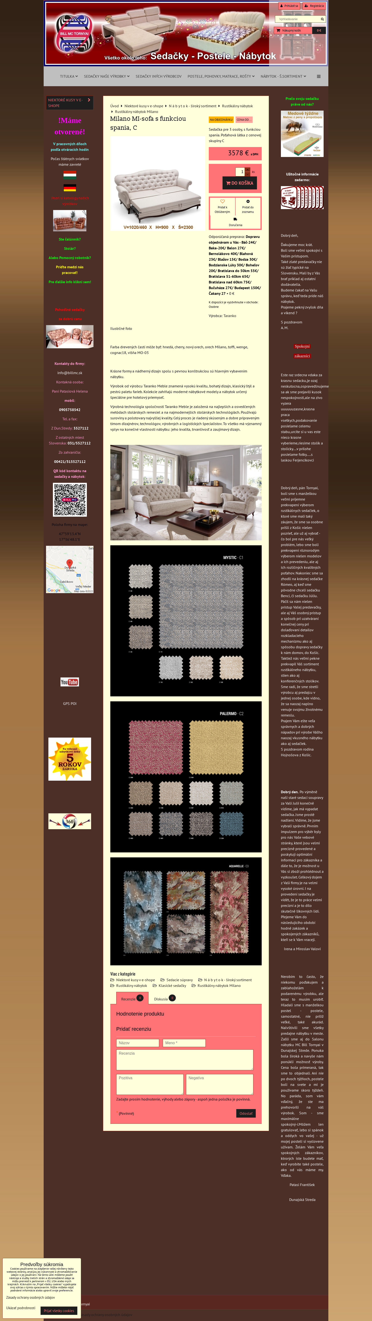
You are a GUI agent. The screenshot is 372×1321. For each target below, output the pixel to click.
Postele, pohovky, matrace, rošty (221, 76)
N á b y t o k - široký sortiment (228, 979)
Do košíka (239, 183)
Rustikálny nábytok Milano (219, 985)
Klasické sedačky (172, 985)
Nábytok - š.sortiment (283, 76)
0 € (319, 30)
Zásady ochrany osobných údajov (105, 1314)
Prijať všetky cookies (59, 1310)
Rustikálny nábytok (131, 985)
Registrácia (314, 6)
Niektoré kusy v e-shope (135, 979)
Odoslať (246, 1113)
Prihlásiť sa (289, 6)
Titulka (69, 76)
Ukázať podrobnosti (20, 1308)
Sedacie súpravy (180, 979)
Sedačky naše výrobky (107, 76)
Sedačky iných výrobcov (158, 76)
